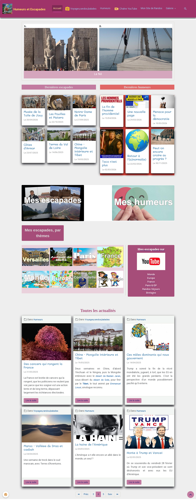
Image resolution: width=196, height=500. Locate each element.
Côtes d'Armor (29, 147)
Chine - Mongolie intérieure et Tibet (83, 150)
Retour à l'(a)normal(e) (136, 158)
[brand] (24, 9)
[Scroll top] (190, 494)
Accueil (57, 8)
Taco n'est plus (109, 164)
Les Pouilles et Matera (57, 116)
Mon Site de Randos (152, 8)
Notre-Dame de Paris (83, 114)
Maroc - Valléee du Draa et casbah (43, 448)
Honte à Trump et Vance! (144, 453)
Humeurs (105, 8)
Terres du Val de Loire (58, 146)
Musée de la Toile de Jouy (33, 114)
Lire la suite (31, 401)
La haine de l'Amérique (91, 445)
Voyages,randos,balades (81, 9)
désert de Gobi (101, 380)
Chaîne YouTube (125, 9)
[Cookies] (6, 494)
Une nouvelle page (136, 114)
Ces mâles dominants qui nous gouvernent (148, 357)
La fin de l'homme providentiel (110, 110)
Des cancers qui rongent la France (43, 366)
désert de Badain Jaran (107, 376)
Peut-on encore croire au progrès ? (159, 154)
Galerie (170, 8)
